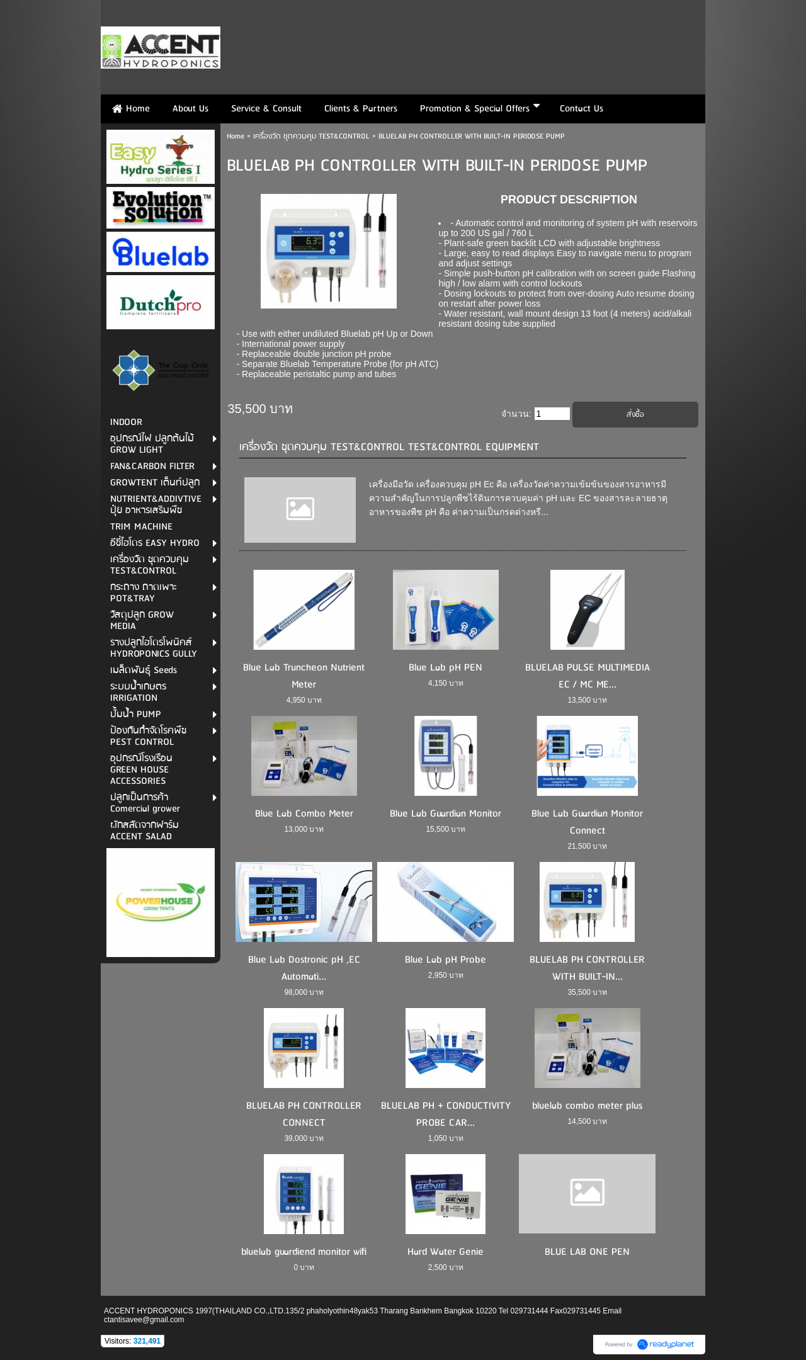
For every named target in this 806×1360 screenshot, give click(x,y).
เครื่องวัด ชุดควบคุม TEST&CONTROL (311, 136)
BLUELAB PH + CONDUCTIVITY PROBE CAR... (446, 1114)
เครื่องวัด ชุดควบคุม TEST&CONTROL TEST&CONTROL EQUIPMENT (389, 447)
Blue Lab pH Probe (445, 959)
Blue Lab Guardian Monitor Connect (587, 822)
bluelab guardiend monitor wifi (303, 1252)
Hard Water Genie (445, 1252)
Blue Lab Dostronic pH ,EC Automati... (304, 968)
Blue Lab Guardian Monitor (445, 813)
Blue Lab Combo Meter (304, 813)
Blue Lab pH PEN (445, 667)
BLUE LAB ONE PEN (587, 1252)
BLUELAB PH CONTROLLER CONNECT (303, 1114)
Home (235, 136)
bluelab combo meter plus (587, 1105)
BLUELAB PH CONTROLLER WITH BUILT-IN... (587, 968)
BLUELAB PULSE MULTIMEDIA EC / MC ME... (587, 676)
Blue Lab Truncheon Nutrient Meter (304, 676)
